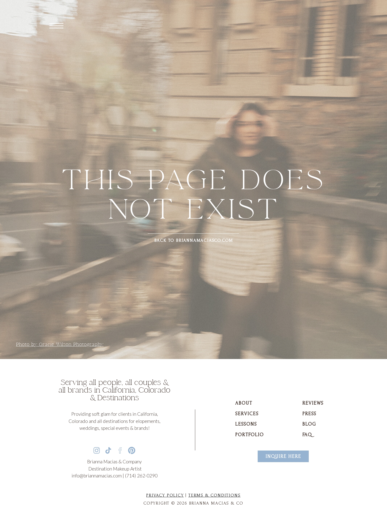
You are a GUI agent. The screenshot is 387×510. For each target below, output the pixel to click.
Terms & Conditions (214, 495)
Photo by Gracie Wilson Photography (59, 344)
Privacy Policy (165, 495)
